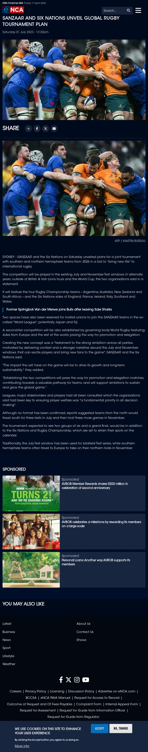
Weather (9, 664)
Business (9, 632)
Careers (15, 691)
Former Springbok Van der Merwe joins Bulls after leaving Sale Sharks (59, 309)
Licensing (57, 691)
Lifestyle (8, 656)
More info (22, 746)
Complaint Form (88, 704)
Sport (7, 648)
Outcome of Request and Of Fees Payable (39, 704)
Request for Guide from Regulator (73, 717)
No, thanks (121, 728)
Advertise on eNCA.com (116, 691)
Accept (99, 728)
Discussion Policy (81, 691)
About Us (83, 624)
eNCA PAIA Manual (55, 698)
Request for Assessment (38, 710)
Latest (7, 624)
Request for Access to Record (96, 698)
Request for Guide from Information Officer (92, 710)
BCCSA (31, 698)
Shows (81, 640)
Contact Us (85, 632)
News (7, 640)
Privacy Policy (35, 691)
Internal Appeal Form (122, 704)
